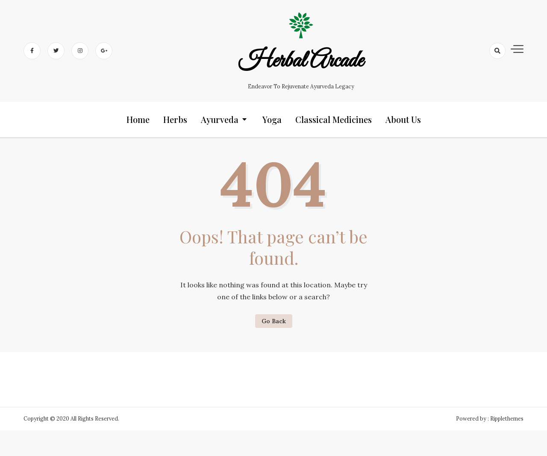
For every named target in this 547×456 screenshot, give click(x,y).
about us (403, 119)
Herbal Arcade (300, 61)
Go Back (274, 321)
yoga (272, 119)
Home (138, 119)
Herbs (175, 119)
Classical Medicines (333, 119)
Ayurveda (219, 119)
